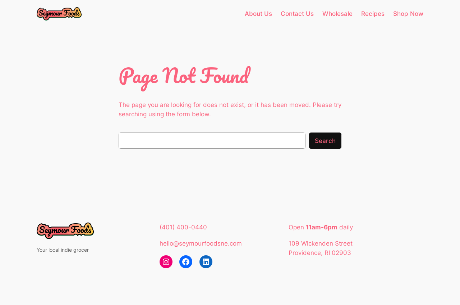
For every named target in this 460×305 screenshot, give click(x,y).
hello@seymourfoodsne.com (201, 243)
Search (325, 140)
